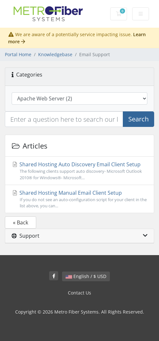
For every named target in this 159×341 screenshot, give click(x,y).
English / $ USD (86, 276)
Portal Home (18, 54)
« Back (20, 222)
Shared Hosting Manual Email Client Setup (79, 199)
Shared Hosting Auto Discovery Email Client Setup (79, 171)
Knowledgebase (55, 54)
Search (138, 119)
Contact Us (79, 293)
